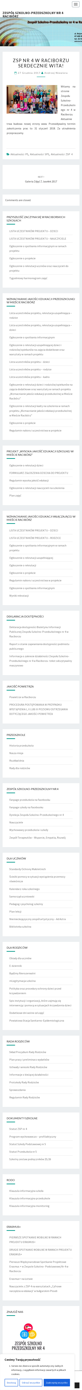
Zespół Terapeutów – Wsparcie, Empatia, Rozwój (37, 837)
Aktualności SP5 (39, 154)
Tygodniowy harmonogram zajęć (28, 278)
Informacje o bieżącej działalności (28, 1074)
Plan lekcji (15, 911)
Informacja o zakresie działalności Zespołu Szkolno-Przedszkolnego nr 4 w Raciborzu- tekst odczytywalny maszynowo (40, 660)
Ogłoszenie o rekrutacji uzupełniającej (31, 557)
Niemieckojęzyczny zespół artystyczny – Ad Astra (37, 919)
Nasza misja (16, 753)
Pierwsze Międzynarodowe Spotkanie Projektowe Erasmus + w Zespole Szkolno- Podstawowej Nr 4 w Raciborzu (38, 1266)
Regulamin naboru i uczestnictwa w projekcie (35, 430)
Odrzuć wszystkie (31, 1382)
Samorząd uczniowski (21, 896)
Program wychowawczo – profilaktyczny (32, 1136)
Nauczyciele (16, 822)
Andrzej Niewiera (56, 72)
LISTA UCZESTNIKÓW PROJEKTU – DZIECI (33, 231)
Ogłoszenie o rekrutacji (22, 565)
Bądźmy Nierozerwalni (22, 973)
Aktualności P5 (19, 154)
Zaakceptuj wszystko (57, 1382)
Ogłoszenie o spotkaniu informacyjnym (32, 337)
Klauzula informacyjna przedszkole (29, 1198)
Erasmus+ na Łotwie (21, 1278)
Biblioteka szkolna (20, 926)
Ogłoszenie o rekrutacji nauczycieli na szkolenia (36, 488)
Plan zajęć (15, 495)
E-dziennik (15, 965)
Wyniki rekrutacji (19, 595)
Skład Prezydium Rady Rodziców (27, 1052)
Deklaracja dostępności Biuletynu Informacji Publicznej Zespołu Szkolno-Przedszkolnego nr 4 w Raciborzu (38, 631)
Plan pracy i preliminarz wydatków (29, 1059)
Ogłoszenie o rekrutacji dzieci (26, 465)
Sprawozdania (17, 1090)
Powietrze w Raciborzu (22, 697)
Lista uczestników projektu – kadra (29, 377)
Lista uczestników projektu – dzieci (29, 362)
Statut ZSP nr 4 (18, 1129)
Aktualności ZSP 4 (62, 154)
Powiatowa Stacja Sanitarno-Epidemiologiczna (36, 1020)
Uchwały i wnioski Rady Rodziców (28, 1067)
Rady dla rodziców (19, 768)
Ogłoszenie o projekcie (22, 258)
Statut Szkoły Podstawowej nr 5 (27, 1144)
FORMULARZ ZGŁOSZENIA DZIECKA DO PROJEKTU (38, 473)
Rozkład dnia (16, 760)
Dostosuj (11, 1382)
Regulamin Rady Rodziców (24, 1097)
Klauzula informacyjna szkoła (26, 1191)
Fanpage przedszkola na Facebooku (29, 799)
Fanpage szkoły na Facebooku (26, 807)
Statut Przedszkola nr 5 (23, 1151)
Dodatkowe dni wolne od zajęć (26, 1013)
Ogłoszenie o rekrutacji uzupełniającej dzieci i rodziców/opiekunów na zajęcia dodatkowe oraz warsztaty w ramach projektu (37, 349)
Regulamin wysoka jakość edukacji (29, 480)
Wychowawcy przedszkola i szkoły (28, 830)
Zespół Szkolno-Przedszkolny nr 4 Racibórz (33, 14)
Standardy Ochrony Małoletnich (27, 869)
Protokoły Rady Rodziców (24, 1082)
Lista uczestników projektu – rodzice (30, 369)
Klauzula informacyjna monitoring (29, 1206)
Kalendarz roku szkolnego (24, 889)
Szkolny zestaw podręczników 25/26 (30, 1159)
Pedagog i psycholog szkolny (26, 904)
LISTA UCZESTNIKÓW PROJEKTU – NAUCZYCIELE (37, 238)
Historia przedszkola (21, 745)
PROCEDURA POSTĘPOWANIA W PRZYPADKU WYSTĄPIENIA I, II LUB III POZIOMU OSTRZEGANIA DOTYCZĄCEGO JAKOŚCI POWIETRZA (38, 709)
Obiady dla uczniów (20, 958)
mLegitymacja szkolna (22, 981)
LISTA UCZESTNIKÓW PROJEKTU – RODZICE (35, 538)
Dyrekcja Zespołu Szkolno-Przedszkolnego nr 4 (36, 815)
